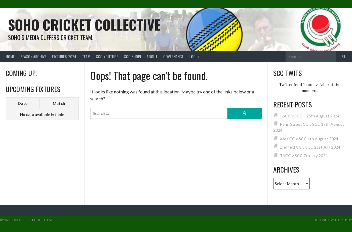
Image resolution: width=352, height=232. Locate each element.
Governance (173, 56)
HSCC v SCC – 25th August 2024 (309, 115)
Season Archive (33, 56)
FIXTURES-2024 (64, 56)
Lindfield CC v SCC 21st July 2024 (310, 147)
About (152, 56)
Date (22, 103)
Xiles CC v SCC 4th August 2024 (309, 138)
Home (10, 56)
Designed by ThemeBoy (333, 220)
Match (59, 103)
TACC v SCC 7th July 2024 (304, 155)
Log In (194, 56)
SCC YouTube (107, 56)
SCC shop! (132, 56)
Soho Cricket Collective (84, 24)
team (86, 56)
